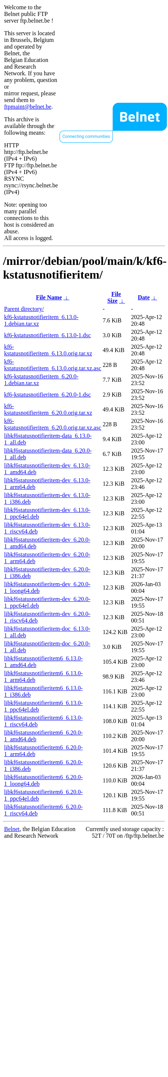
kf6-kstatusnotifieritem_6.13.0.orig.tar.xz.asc (52, 364)
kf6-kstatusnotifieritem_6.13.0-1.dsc (47, 335)
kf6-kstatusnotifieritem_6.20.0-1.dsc (47, 394)
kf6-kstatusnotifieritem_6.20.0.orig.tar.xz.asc (52, 424)
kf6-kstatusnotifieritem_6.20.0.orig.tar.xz (48, 409)
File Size (114, 297)
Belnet (12, 829)
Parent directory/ (24, 309)
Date (144, 297)
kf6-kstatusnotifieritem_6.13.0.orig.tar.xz (48, 350)
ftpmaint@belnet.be (27, 107)
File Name (49, 297)
